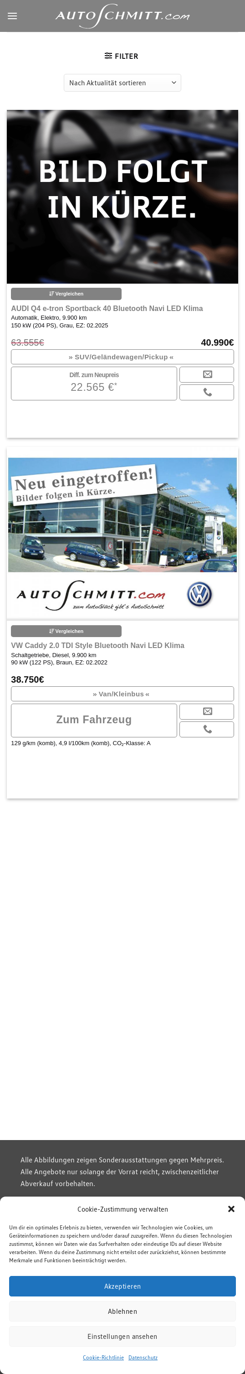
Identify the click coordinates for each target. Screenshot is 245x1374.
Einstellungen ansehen (122, 1336)
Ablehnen (123, 1311)
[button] (231, 1208)
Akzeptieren (122, 1286)
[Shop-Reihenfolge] (122, 83)
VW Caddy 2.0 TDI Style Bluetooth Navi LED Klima (97, 645)
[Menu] (12, 16)
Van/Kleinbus (121, 694)
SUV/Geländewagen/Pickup (121, 357)
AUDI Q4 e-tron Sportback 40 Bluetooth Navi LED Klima (107, 308)
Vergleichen (66, 293)
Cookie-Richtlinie (103, 1357)
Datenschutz (143, 1357)
